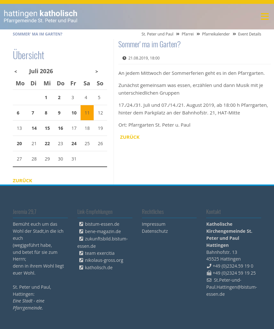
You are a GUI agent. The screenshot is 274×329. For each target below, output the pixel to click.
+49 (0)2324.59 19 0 (233, 266)
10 (74, 113)
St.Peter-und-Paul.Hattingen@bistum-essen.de (231, 287)
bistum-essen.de (102, 224)
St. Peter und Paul (158, 34)
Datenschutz (155, 231)
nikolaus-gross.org (104, 260)
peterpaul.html (40, 16)
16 (60, 128)
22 (47, 143)
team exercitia (100, 253)
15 (47, 128)
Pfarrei (188, 34)
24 (74, 143)
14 (34, 128)
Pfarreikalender (216, 34)
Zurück (130, 137)
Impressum (154, 224)
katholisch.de (99, 267)
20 (19, 143)
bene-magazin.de (103, 231)
